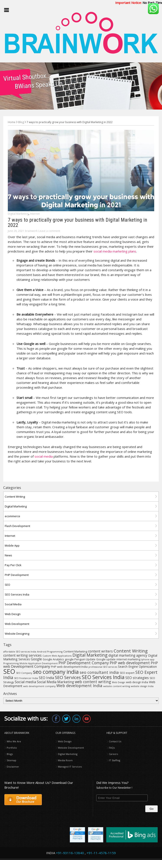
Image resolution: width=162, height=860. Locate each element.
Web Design (13, 614)
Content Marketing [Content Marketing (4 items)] (75, 651)
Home (11, 122)
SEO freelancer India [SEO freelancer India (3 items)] (26, 678)
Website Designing (17, 634)
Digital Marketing (18, 214)
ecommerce (12, 516)
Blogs (10, 754)
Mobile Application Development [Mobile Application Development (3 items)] (39, 663)
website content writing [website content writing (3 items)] (116, 686)
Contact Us (115, 741)
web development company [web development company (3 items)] (39, 686)
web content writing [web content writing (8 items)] (93, 681)
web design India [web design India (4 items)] (137, 682)
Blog (21, 122)
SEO (7, 585)
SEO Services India (17, 594)
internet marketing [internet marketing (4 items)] (128, 659)
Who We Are (14, 741)
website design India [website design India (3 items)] (142, 686)
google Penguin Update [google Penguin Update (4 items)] (80, 659)
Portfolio (12, 747)
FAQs (112, 747)
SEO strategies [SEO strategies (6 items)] (137, 677)
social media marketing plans (114, 251)
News (8, 555)
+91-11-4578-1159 (101, 853)
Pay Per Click (13, 565)
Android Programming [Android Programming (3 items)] (49, 651)
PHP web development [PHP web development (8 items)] (130, 662)
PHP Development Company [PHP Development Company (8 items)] (84, 662)
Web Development (17, 624)
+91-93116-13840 (70, 853)
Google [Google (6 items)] (36, 659)
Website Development (71, 747)
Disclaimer (13, 766)
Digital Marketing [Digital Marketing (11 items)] (90, 655)
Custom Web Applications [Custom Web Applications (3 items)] (57, 655)
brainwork (31, 231)
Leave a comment (49, 231)
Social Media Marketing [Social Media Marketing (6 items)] (55, 681)
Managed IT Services (70, 766)
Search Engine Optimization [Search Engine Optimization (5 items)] (137, 666)
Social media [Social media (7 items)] (25, 681)
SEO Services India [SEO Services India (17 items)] (103, 677)
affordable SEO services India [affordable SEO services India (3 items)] (19, 651)
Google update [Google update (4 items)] (106, 659)
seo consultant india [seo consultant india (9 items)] (99, 672)
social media (43, 456)
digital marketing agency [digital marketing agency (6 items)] (127, 655)
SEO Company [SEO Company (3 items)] (24, 672)
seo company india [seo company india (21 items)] (56, 671)
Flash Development (17, 526)
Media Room (65, 760)
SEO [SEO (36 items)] (9, 671)
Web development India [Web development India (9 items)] (79, 685)
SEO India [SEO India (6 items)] (46, 677)
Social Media (13, 604)
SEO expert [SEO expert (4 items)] (127, 673)
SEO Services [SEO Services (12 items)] (68, 677)
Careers (113, 754)
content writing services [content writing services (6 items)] (22, 655)
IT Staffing (114, 760)
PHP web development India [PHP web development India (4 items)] (69, 667)
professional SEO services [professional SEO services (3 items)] (102, 666)
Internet (35, 214)
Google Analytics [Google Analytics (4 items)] (53, 659)
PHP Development (17, 575)
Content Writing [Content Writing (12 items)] (131, 651)
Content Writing (15, 497)
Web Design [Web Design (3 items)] (118, 682)
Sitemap (11, 760)
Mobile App (12, 545)
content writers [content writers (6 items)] (100, 651)
